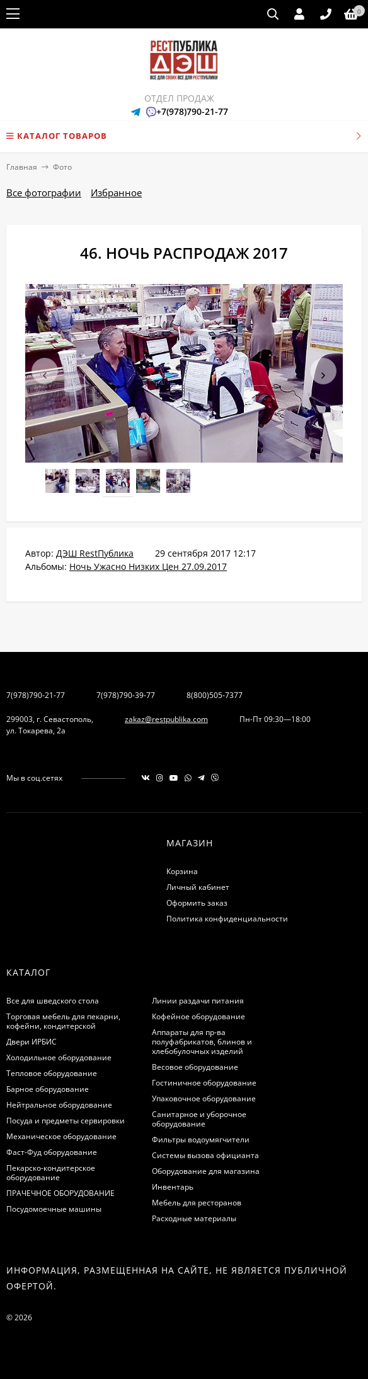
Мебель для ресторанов (196, 1202)
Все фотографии (43, 192)
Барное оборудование (47, 1089)
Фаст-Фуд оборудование (51, 1152)
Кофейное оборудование (198, 1016)
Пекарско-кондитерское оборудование (50, 1173)
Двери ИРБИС (31, 1041)
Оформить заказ (196, 902)
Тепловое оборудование (51, 1073)
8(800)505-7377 (215, 695)
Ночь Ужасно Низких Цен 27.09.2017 (148, 566)
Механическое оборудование (61, 1136)
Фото (62, 167)
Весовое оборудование (195, 1067)
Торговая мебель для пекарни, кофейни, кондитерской (63, 1021)
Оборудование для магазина (206, 1171)
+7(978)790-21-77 (192, 111)
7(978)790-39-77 (125, 695)
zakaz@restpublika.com (166, 719)
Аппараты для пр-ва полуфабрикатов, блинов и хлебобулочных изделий (202, 1041)
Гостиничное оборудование (204, 1082)
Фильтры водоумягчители (201, 1139)
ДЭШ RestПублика (95, 553)
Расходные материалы (194, 1218)
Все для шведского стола (52, 1000)
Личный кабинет (197, 887)
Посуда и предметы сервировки (65, 1120)
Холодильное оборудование (59, 1057)
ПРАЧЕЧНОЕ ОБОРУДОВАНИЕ (60, 1193)
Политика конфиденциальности (227, 918)
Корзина (182, 871)
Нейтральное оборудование (59, 1104)
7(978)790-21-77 (35, 695)
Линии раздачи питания (198, 1000)
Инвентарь (172, 1186)
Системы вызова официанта (205, 1155)
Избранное (116, 192)
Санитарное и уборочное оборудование (199, 1119)
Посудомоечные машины (53, 1209)
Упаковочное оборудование (204, 1098)
